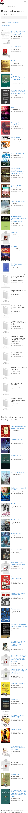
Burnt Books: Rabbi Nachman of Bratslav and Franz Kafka (18, 748)
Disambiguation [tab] (6, 25)
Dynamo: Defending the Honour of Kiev (18, 593)
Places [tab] (9, 22)
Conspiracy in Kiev (16, 439)
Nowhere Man (15, 609)
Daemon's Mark (16, 730)
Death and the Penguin (18, 683)
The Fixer (14, 504)
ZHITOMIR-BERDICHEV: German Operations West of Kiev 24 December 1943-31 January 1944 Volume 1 (18, 658)
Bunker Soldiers (16, 533)
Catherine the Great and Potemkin (18, 488)
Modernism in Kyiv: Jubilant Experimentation (18, 563)
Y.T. (12, 760)
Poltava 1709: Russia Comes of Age (17, 716)
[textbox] (16, 6)
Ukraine (4, 17)
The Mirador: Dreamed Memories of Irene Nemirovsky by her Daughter (18, 643)
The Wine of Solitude (17, 472)
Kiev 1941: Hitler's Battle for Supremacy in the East (19, 625)
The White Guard (16, 520)
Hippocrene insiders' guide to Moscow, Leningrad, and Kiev (17, 578)
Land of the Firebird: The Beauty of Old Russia (18, 427)
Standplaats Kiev (16, 455)
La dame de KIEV (16, 550)
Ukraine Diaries (15, 699)
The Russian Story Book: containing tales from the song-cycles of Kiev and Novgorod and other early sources (18, 793)
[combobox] (16, 6)
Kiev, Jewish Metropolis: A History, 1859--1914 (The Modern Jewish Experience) (19, 672)
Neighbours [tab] (16, 22)
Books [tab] (3, 22)
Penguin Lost (15, 774)
